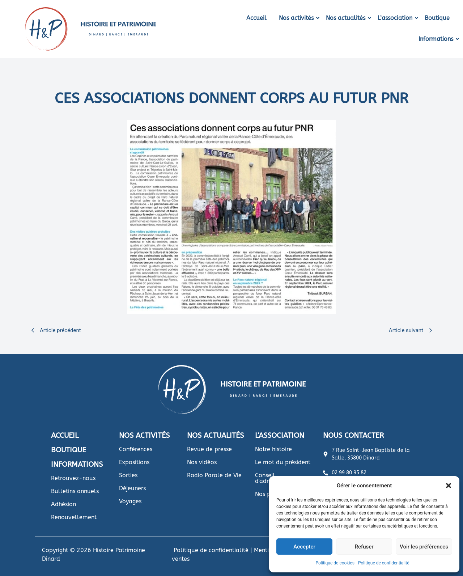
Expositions (134, 462)
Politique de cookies (335, 563)
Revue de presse (209, 449)
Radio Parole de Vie (214, 475)
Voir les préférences (424, 546)
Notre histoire (273, 449)
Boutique (437, 17)
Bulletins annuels (75, 491)
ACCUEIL (64, 435)
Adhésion (63, 504)
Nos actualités (347, 17)
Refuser (363, 546)
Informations (437, 38)
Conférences (135, 449)
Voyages (130, 501)
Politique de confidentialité (383, 563)
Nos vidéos (202, 462)
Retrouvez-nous (73, 478)
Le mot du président (282, 462)
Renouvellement (74, 517)
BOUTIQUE (68, 450)
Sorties (128, 475)
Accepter (304, 546)
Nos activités (297, 17)
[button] (448, 485)
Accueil (256, 17)
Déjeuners (132, 488)
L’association (396, 17)
